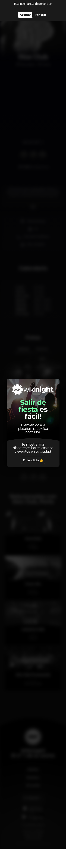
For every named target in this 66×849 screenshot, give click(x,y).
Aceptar (25, 14)
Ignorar (40, 14)
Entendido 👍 (33, 460)
